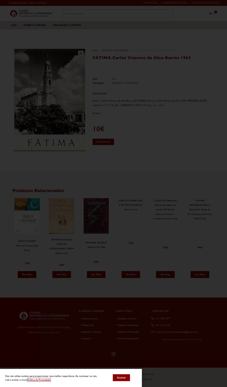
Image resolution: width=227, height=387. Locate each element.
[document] (113, 193)
